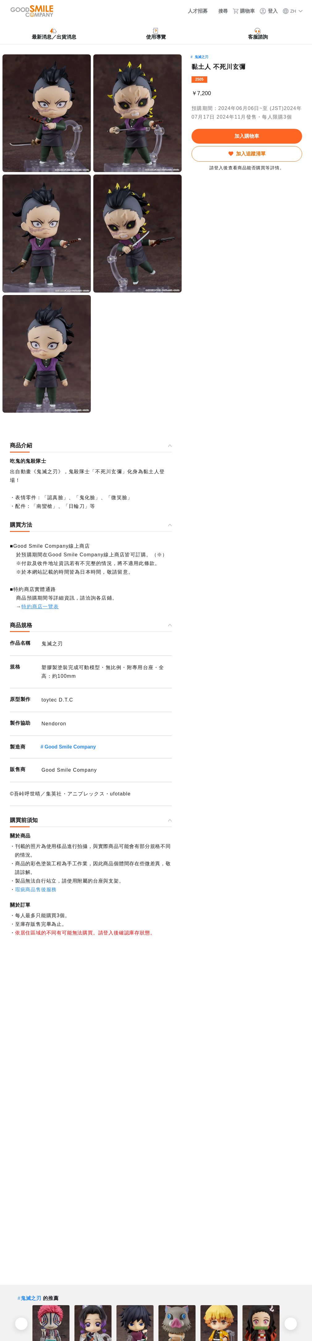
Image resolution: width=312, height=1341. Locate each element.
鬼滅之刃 (201, 57)
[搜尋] (220, 11)
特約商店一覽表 (40, 606)
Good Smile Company (70, 746)
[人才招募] (193, 11)
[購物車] (244, 11)
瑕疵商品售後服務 (36, 889)
